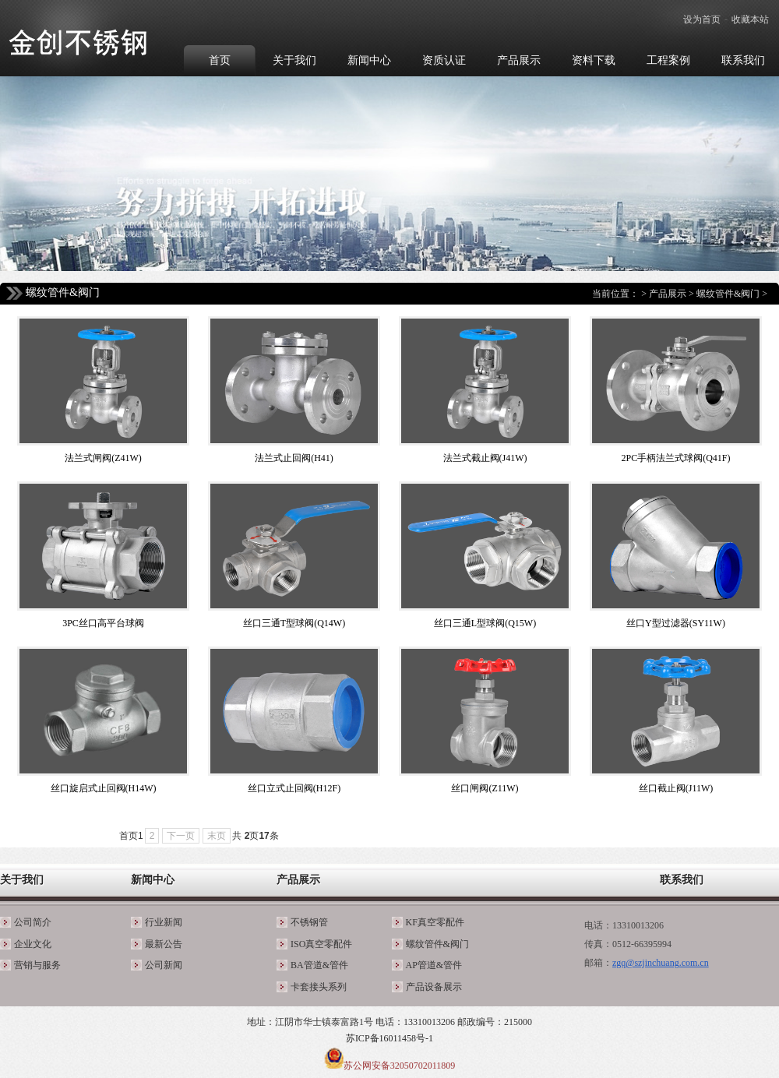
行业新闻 (163, 922)
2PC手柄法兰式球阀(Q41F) (675, 458)
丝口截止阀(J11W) (676, 788)
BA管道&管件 (319, 965)
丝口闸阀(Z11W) (484, 788)
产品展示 (667, 293)
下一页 (181, 835)
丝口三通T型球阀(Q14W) (294, 623)
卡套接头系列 (319, 986)
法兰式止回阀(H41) (294, 458)
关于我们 (22, 880)
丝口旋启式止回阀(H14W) (104, 788)
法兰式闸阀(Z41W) (103, 458)
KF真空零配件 (435, 922)
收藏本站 (750, 19)
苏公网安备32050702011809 (400, 1065)
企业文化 (32, 944)
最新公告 (163, 944)
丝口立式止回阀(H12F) (294, 788)
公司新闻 (163, 965)
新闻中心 (152, 880)
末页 (216, 835)
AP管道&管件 (434, 965)
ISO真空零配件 (321, 944)
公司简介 (32, 922)
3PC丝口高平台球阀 (103, 623)
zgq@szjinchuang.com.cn (660, 962)
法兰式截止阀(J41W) (485, 458)
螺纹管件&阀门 (728, 293)
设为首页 (702, 19)
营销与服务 (37, 965)
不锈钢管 (309, 922)
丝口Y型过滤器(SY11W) (675, 623)
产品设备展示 (434, 986)
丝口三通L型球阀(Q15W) (485, 623)
